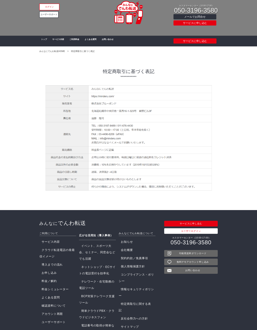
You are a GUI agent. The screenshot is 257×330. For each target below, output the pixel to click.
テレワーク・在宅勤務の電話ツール (97, 252)
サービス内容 (59, 40)
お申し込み (45, 252)
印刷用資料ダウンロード (192, 253)
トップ (43, 40)
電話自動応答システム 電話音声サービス (96, 292)
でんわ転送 (59, 223)
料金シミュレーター (49, 260)
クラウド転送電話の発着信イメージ (57, 243)
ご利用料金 (77, 40)
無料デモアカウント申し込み (192, 261)
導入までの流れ (47, 247)
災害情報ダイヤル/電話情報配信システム (96, 281)
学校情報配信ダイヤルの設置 (94, 308)
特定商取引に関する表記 (131, 264)
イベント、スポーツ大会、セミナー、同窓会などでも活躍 (96, 240)
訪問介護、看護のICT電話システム (97, 304)
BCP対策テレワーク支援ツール (95, 256)
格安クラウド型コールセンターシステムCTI (97, 298)
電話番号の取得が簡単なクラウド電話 (97, 268)
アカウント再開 (47, 272)
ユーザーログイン (191, 231)
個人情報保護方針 (128, 252)
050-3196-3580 (196, 10)
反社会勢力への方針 (129, 268)
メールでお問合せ (195, 16)
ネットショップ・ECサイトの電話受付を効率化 (97, 247)
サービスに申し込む (195, 22)
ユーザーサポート (57, 14)
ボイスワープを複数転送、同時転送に (97, 275)
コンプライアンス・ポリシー (134, 256)
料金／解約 (45, 256)
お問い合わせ (115, 40)
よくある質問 (95, 40)
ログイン (57, 6)
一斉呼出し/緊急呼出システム (94, 286)
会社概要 (123, 243)
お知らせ (123, 239)
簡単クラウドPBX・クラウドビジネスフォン (96, 262)
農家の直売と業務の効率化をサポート (97, 313)
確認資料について (48, 268)
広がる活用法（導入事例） (95, 233)
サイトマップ (125, 272)
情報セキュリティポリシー (132, 260)
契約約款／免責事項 (129, 247)
